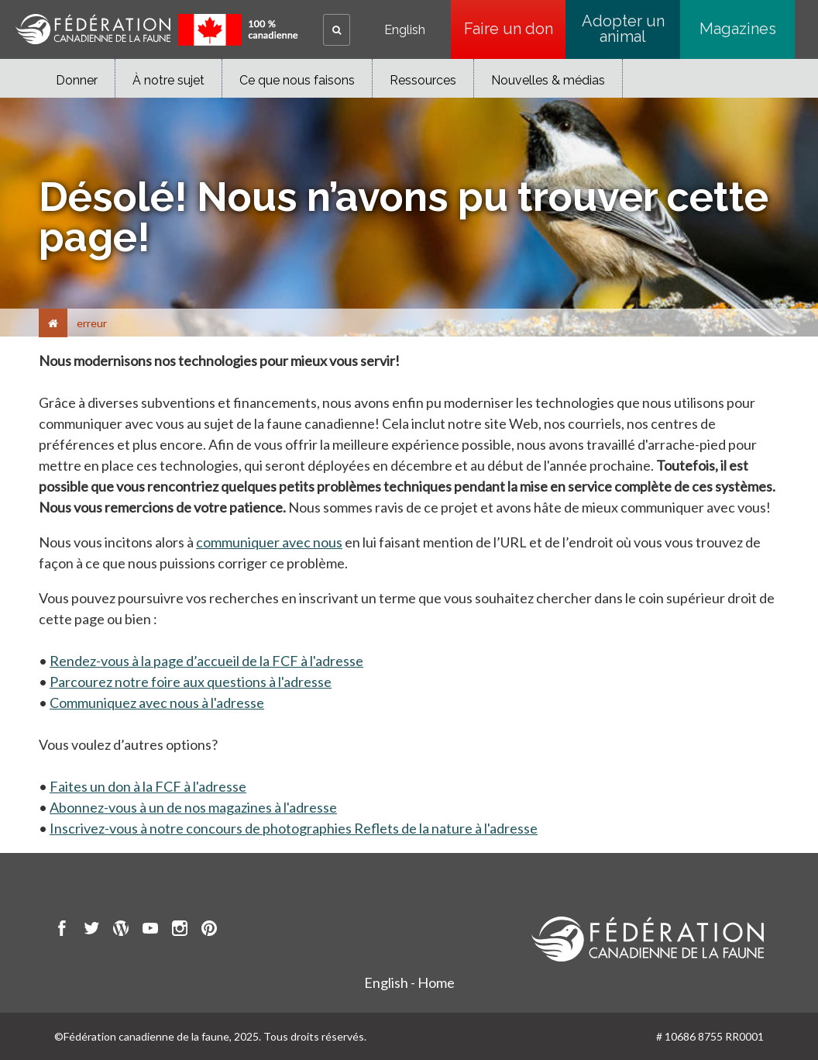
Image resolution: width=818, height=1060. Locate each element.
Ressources (423, 80)
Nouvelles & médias (548, 80)
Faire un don (508, 28)
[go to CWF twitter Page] (91, 930)
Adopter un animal (623, 29)
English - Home (409, 982)
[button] (336, 30)
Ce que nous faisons (297, 80)
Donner (77, 80)
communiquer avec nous (269, 542)
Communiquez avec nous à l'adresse (157, 702)
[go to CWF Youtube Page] (150, 930)
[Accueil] (53, 323)
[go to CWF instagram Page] (179, 930)
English (404, 30)
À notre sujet (168, 80)
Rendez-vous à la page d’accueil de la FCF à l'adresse (206, 660)
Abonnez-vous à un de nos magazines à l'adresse (193, 807)
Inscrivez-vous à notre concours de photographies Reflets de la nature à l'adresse (294, 828)
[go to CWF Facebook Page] (62, 930)
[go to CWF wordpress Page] (121, 930)
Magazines (737, 28)
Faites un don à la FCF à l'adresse (148, 786)
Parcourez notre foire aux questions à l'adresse (191, 681)
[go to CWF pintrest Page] (209, 930)
